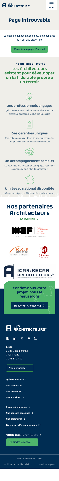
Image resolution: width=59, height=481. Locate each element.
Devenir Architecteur (18, 407)
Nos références (15, 391)
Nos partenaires (16, 419)
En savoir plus (29, 219)
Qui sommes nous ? (18, 379)
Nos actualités (15, 397)
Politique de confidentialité (16, 464)
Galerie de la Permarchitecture (23, 425)
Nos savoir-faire (16, 385)
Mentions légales (47, 464)
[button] (51, 5)
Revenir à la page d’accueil (29, 49)
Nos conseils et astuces (20, 413)
